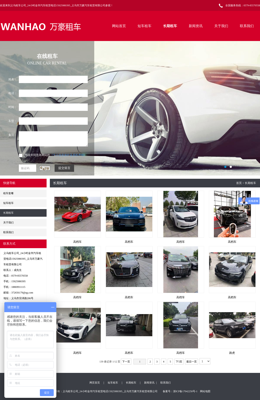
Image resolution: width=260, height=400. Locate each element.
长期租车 (170, 26)
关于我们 (221, 26)
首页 (239, 183)
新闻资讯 (196, 26)
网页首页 (94, 382)
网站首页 (119, 26)
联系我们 (247, 26)
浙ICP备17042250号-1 (185, 391)
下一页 (126, 361)
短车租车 (144, 26)
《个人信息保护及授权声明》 (68, 155)
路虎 (232, 352)
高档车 (77, 241)
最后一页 (191, 361)
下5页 (179, 361)
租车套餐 (8, 193)
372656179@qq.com (22, 292)
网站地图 (205, 391)
